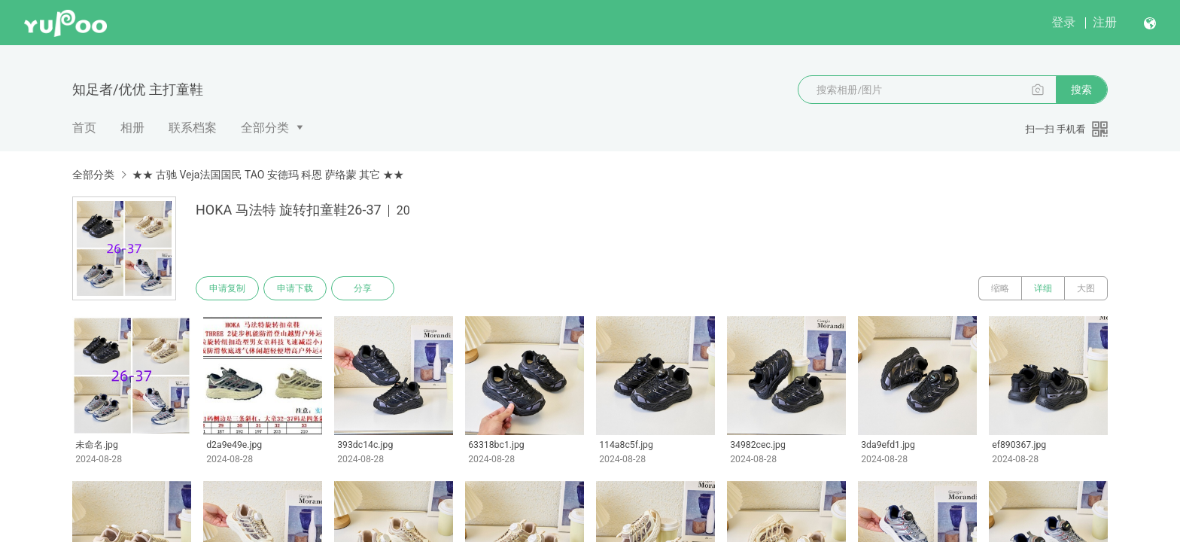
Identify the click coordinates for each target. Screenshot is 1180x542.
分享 (363, 288)
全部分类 (265, 127)
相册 (132, 127)
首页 (84, 127)
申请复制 (227, 288)
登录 (1063, 22)
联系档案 (193, 127)
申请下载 (295, 288)
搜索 (1081, 90)
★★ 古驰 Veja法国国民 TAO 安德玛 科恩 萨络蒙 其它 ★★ (267, 175)
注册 (1105, 22)
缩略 (1000, 288)
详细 (1043, 288)
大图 (1086, 288)
